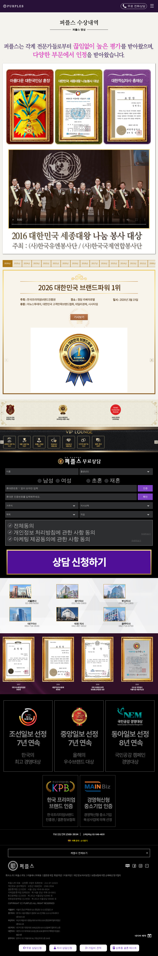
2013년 (133, 263)
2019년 (75, 263)
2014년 (124, 263)
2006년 (153, 263)
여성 (66, 480)
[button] (152, 360)
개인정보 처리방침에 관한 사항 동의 (54, 532)
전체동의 (24, 526)
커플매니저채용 (34, 875)
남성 (48, 480)
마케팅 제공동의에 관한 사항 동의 (52, 539)
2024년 (27, 263)
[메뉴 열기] (152, 6)
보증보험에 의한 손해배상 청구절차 (106, 875)
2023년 (36, 263)
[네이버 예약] (143, 936)
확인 (145, 496)
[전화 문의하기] (134, 6)
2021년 (56, 263)
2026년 (7, 263)
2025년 (17, 263)
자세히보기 (146, 534)
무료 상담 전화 (65, 834)
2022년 (46, 263)
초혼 (97, 480)
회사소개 (9, 875)
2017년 (94, 263)
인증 (145, 488)
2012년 (143, 263)
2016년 (104, 263)
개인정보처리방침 (82, 875)
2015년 (114, 263)
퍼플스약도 (20, 875)
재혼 (115, 480)
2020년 (65, 263)
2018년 (85, 263)
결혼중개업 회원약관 (52, 875)
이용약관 (68, 875)
